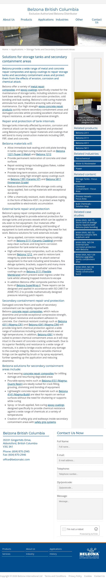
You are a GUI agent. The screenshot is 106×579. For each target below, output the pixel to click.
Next (99, 108)
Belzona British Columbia (53, 11)
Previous (75, 108)
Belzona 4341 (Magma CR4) (44, 324)
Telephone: (63, 468)
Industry (30, 553)
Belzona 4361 (45, 334)
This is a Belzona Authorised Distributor (89, 553)
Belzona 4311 (82, 143)
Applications (45, 19)
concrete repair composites (27, 311)
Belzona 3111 (82, 137)
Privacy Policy (75, 576)
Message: (62, 495)
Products (26, 19)
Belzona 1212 (43, 154)
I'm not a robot (75, 529)
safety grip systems (45, 422)
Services (6, 553)
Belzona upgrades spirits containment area (87, 258)
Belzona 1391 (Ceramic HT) (26, 179)
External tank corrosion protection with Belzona (87, 246)
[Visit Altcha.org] (96, 529)
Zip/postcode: (64, 482)
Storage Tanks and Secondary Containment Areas (50, 49)
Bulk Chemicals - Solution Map (84, 205)
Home (5, 49)
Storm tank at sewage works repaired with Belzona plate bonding (87, 224)
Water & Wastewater (86, 163)
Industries (62, 19)
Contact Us (97, 21)
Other (79, 19)
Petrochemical (83, 158)
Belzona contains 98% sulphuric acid (87, 235)
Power (79, 168)
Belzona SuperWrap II (29, 285)
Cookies (88, 576)
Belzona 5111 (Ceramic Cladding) (35, 240)
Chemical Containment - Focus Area (86, 189)
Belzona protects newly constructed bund (87, 270)
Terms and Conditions (55, 576)
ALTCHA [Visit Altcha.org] (94, 534)
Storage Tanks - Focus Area (86, 180)
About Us (9, 19)
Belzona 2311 (82, 132)
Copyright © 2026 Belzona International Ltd (21, 576)
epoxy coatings (29, 89)
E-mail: (61, 455)
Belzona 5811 (82, 148)
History (53, 553)
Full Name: (63, 441)
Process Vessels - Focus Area (84, 197)
